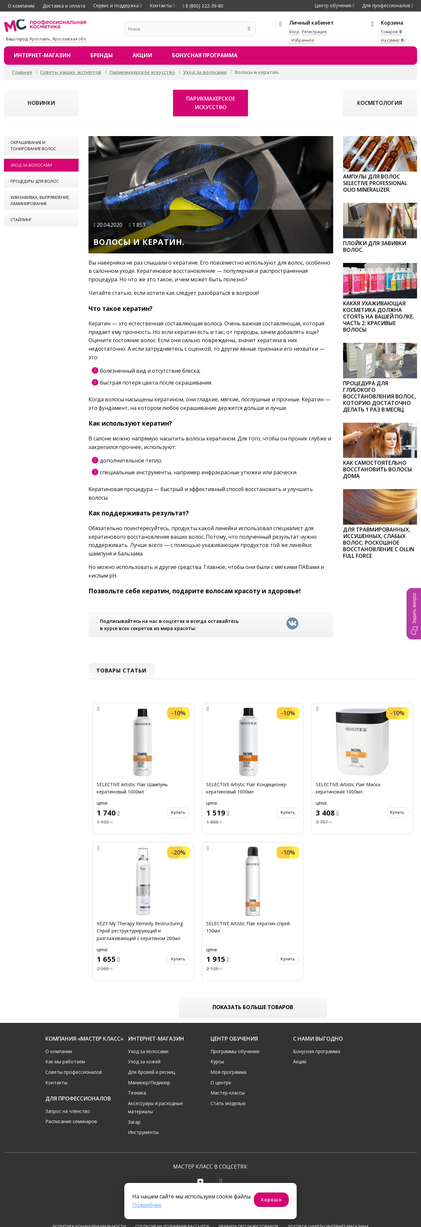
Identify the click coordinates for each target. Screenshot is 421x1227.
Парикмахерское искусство (142, 72)
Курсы (217, 1061)
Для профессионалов (386, 5)
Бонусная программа (204, 55)
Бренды (101, 55)
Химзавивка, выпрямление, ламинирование (40, 200)
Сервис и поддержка (116, 5)
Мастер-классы (227, 1093)
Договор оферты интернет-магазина (328, 1202)
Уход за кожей (144, 1061)
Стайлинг (21, 220)
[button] (414, 613)
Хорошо (271, 1199)
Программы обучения (234, 1051)
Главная (22, 72)
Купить (178, 812)
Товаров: (391, 32)
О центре (220, 1082)
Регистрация (314, 32)
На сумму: (392, 40)
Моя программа (228, 1072)
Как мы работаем (65, 1061)
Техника (137, 1093)
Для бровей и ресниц (151, 1072)
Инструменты (143, 1132)
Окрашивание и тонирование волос (33, 146)
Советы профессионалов (73, 1072)
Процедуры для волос (35, 181)
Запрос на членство (67, 1111)
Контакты (161, 5)
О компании (21, 6)
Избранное (301, 40)
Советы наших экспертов (70, 72)
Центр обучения (332, 5)
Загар (134, 1122)
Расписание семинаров (71, 1121)
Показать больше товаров (252, 1007)
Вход (294, 32)
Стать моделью (228, 1103)
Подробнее (146, 1205)
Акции (142, 55)
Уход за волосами (205, 72)
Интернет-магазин (42, 55)
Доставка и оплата (63, 6)
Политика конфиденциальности (89, 1202)
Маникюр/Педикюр (149, 1082)
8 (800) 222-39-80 (203, 6)
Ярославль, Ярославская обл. (58, 39)
